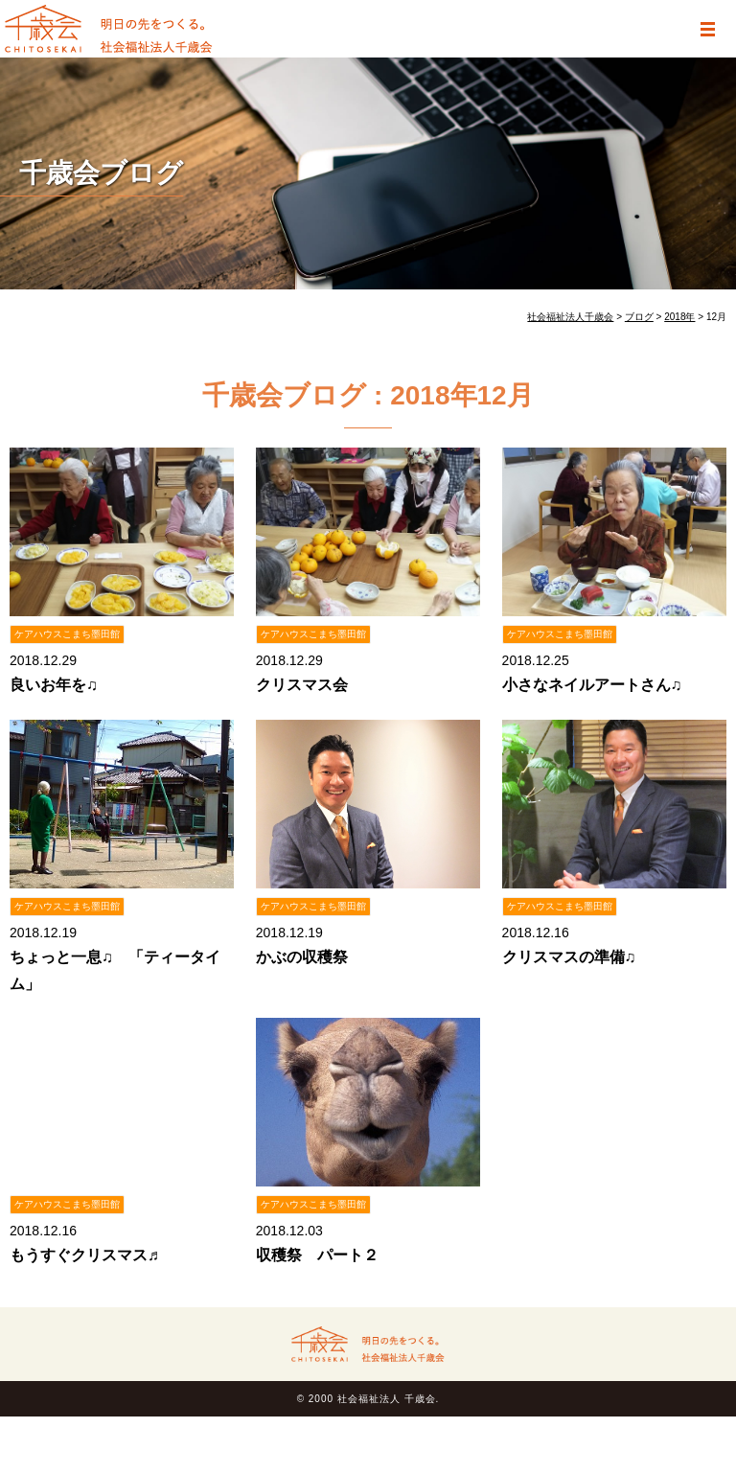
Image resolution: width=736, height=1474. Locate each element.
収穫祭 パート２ (317, 1255)
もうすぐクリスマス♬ (84, 1255)
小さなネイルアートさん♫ (592, 685)
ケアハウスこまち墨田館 (67, 634)
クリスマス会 (302, 685)
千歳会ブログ (101, 173)
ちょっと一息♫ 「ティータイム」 (115, 970)
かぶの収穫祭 (302, 957)
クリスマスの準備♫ (569, 957)
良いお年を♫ (54, 685)
